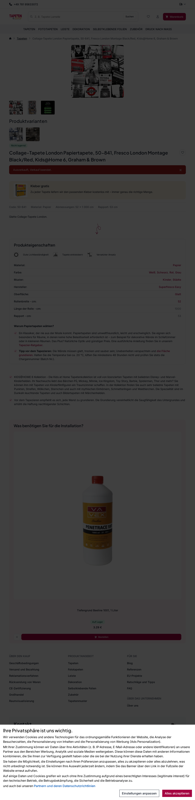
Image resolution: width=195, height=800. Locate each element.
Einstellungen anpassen (139, 793)
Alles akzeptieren (177, 793)
